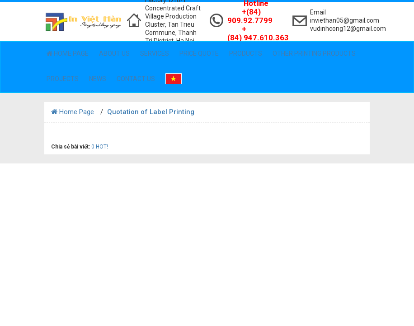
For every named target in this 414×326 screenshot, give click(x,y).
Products (245, 53)
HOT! (102, 147)
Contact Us (136, 78)
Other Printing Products (314, 53)
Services (154, 53)
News (97, 78)
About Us (114, 53)
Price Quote (199, 53)
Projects (63, 78)
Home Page (68, 53)
